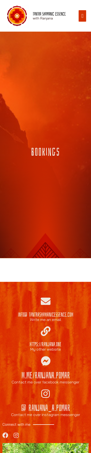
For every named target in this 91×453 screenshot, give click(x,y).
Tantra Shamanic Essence (49, 14)
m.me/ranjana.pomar (45, 376)
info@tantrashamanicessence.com (45, 314)
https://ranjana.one (45, 344)
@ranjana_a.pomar (45, 408)
